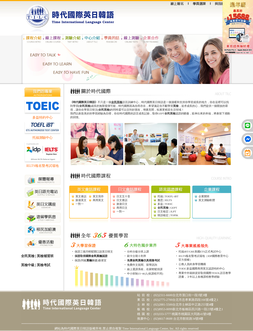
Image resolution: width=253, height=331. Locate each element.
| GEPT (167, 207)
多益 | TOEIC (165, 203)
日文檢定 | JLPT (167, 211)
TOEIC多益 (185, 268)
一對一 (80, 203)
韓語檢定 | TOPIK (168, 215)
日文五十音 (123, 196)
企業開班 (204, 196)
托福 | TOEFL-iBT (168, 196)
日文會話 (122, 200)
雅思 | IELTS (165, 200)
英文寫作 (98, 196)
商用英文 (98, 200)
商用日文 (122, 207)
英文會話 (81, 196)
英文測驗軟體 (207, 200)
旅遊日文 (122, 203)
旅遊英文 (81, 200)
